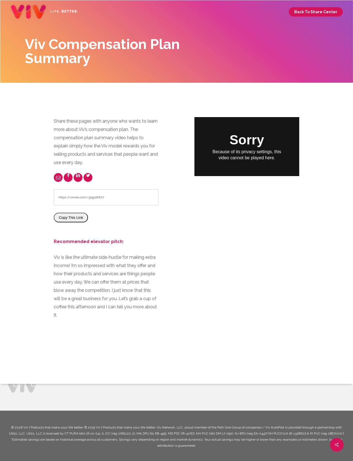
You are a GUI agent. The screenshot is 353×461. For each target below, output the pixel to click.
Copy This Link (71, 217)
